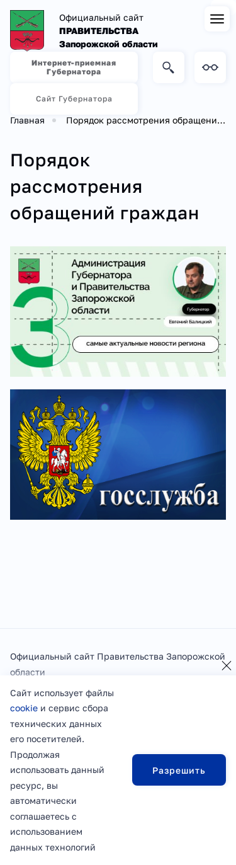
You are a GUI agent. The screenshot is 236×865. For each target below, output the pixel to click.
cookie (24, 707)
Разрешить (179, 770)
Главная (27, 120)
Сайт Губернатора (74, 98)
